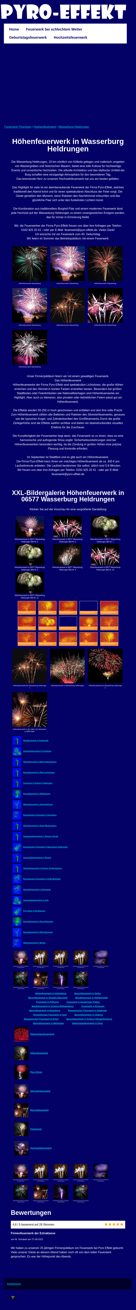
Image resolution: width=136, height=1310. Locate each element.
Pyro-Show (36, 1072)
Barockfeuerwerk (39, 1110)
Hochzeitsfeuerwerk (70, 37)
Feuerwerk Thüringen (17, 126)
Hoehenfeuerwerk (45, 126)
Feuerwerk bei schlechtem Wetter (54, 29)
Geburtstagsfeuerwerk (28, 37)
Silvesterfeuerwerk (40, 1091)
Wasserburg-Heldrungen (73, 126)
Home (14, 29)
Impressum (14, 1283)
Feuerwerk (36, 1129)
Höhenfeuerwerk (39, 1053)
